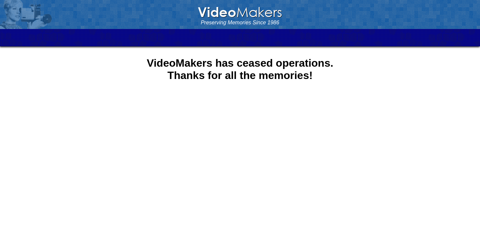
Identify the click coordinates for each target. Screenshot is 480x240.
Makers (240, 11)
